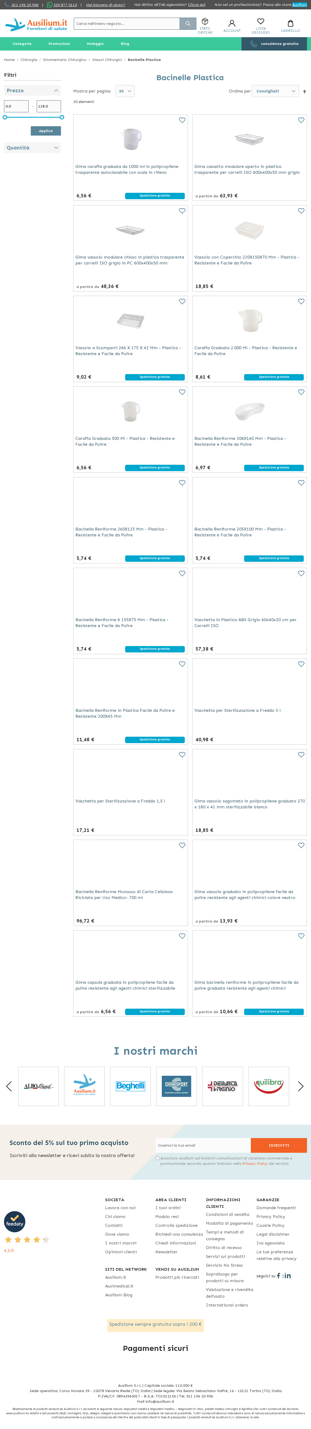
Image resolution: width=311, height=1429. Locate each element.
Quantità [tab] (18, 148)
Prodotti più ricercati (177, 1277)
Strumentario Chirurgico (65, 59)
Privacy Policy (255, 1163)
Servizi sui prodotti (225, 1256)
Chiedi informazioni (175, 1243)
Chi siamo (115, 1216)
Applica (46, 131)
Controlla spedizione (176, 1225)
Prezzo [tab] (15, 90)
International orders (227, 1305)
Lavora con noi (120, 1207)
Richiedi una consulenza (179, 1234)
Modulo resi (167, 1216)
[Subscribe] (279, 1145)
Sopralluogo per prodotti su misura (225, 1277)
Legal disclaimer (273, 1234)
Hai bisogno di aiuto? (105, 5)
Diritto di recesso (224, 1247)
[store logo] (36, 24)
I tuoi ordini (168, 1207)
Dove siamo (117, 1234)
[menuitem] (22, 44)
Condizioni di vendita (227, 1214)
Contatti (113, 1225)
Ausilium (299, 4)
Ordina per (240, 90)
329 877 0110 (65, 5)
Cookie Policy (270, 1225)
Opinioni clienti (121, 1251)
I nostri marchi (120, 1243)
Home (10, 59)
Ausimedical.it (119, 1286)
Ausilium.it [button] (115, 1277)
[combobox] (135, 24)
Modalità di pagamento (229, 1223)
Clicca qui (196, 4)
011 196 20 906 (25, 5)
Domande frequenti (276, 1207)
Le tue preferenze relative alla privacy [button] (276, 1255)
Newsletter (166, 1251)
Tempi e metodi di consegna (225, 1235)
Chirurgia (29, 59)
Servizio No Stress (224, 1265)
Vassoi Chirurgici (107, 59)
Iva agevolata (270, 1243)
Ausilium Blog (118, 1294)
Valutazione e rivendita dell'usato (229, 1293)
